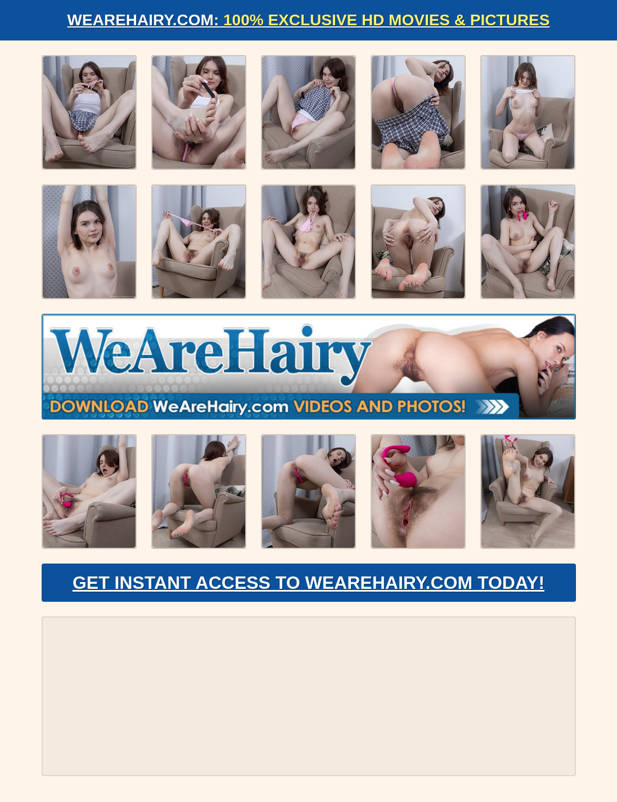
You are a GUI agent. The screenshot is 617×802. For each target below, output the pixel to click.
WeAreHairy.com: (308, 20)
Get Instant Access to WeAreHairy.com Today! (308, 583)
